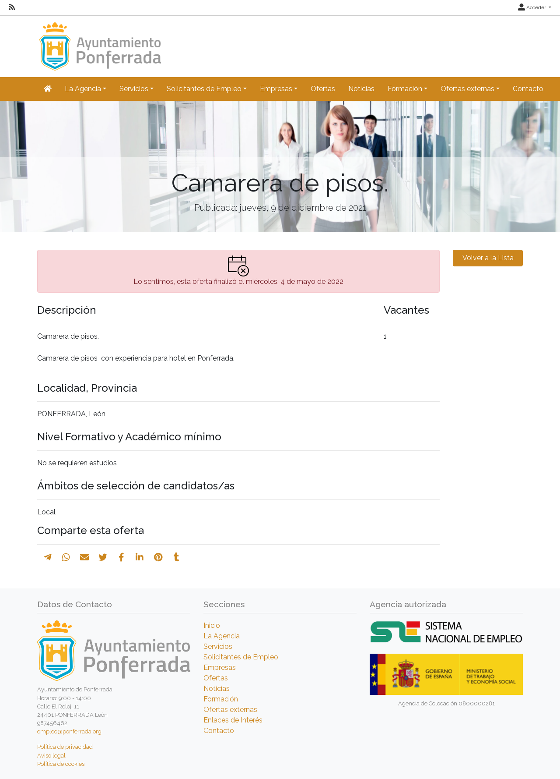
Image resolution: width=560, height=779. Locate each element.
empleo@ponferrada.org (69, 731)
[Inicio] (99, 42)
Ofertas (323, 89)
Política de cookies (60, 764)
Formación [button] (405, 89)
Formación (220, 699)
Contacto (528, 89)
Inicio (211, 625)
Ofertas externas (230, 709)
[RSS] (12, 7)
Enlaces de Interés (232, 720)
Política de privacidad (65, 747)
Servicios (217, 646)
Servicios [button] (133, 89)
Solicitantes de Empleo (240, 657)
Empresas (219, 667)
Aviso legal (51, 755)
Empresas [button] (276, 89)
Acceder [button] (532, 7)
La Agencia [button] (83, 89)
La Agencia (221, 636)
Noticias (361, 89)
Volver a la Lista (488, 258)
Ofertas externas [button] (467, 89)
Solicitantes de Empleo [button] (204, 89)
